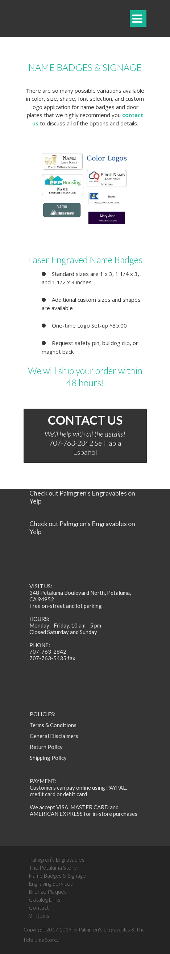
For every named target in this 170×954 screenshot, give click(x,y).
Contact (39, 907)
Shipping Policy (48, 757)
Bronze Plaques (48, 891)
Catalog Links (45, 899)
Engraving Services (51, 883)
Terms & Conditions (53, 725)
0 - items (39, 915)
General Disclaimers (54, 736)
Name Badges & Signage (57, 875)
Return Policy (46, 746)
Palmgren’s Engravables (56, 859)
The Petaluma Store (53, 867)
